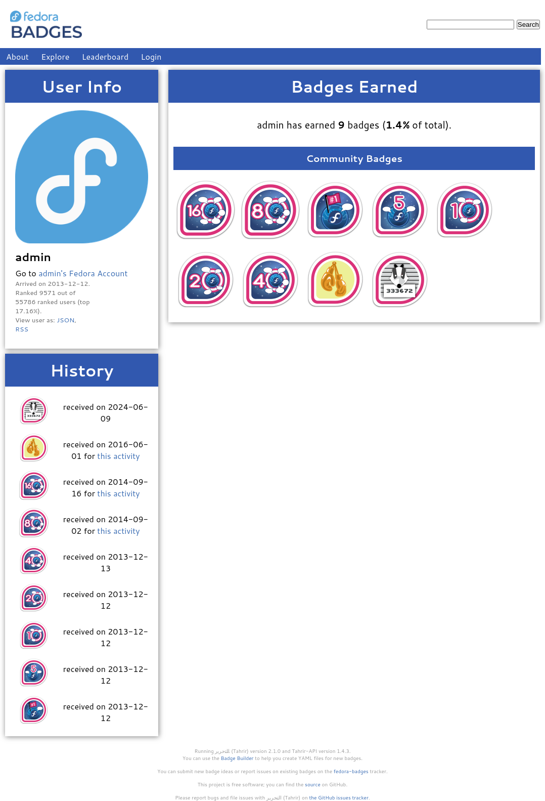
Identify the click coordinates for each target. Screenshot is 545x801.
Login (151, 56)
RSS (21, 328)
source (313, 784)
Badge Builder (237, 758)
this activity (118, 455)
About (17, 56)
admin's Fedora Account (82, 273)
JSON (65, 319)
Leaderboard (105, 56)
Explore (55, 56)
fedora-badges (351, 771)
